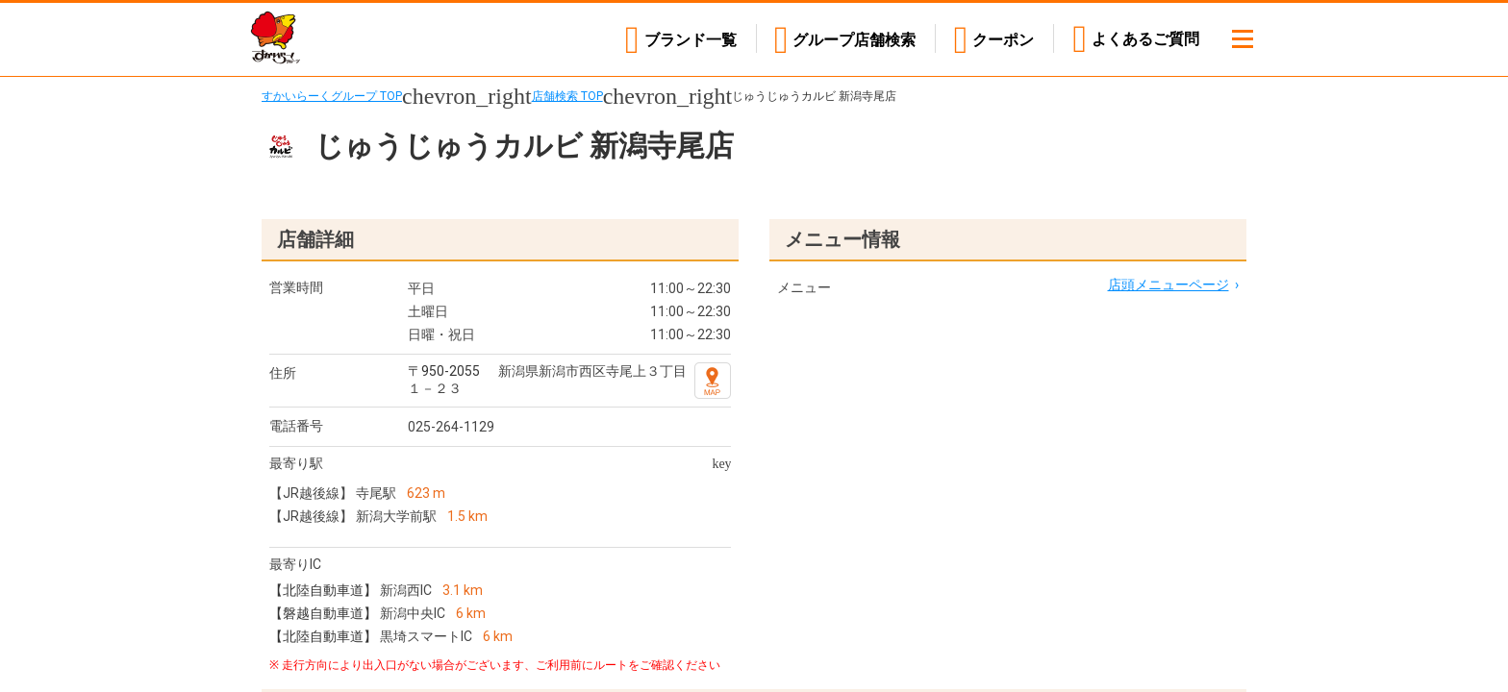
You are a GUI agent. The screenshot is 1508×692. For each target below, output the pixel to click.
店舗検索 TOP (567, 96)
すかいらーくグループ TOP (332, 96)
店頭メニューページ (1168, 284)
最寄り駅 (296, 463)
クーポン (1003, 39)
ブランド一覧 (688, 39)
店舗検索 (854, 39)
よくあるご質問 (1145, 39)
